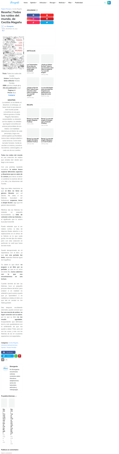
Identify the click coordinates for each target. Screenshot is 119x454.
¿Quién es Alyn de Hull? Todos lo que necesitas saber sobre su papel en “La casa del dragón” (32, 89)
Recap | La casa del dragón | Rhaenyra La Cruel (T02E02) (47, 135)
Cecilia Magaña (17, 9)
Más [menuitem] (69, 3)
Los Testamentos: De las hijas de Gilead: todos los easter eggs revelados (32, 66)
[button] (105, 2)
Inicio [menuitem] (26, 3)
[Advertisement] (87, 22)
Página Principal (6, 9)
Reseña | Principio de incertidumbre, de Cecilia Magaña (4, 427)
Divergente (14, 366)
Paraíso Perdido (11, 347)
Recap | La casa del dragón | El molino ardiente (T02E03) (33, 135)
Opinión (3, 347)
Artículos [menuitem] (43, 3)
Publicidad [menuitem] (79, 3)
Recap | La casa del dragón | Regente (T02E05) (33, 116)
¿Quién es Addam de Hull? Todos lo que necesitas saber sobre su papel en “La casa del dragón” (47, 67)
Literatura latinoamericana (9, 345)
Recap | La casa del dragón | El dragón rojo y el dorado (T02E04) (47, 117)
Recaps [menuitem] (52, 3)
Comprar (12, 95)
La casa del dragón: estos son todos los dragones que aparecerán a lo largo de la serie (47, 88)
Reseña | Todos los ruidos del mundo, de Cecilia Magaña (11, 426)
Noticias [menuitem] (62, 3)
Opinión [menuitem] (33, 3)
